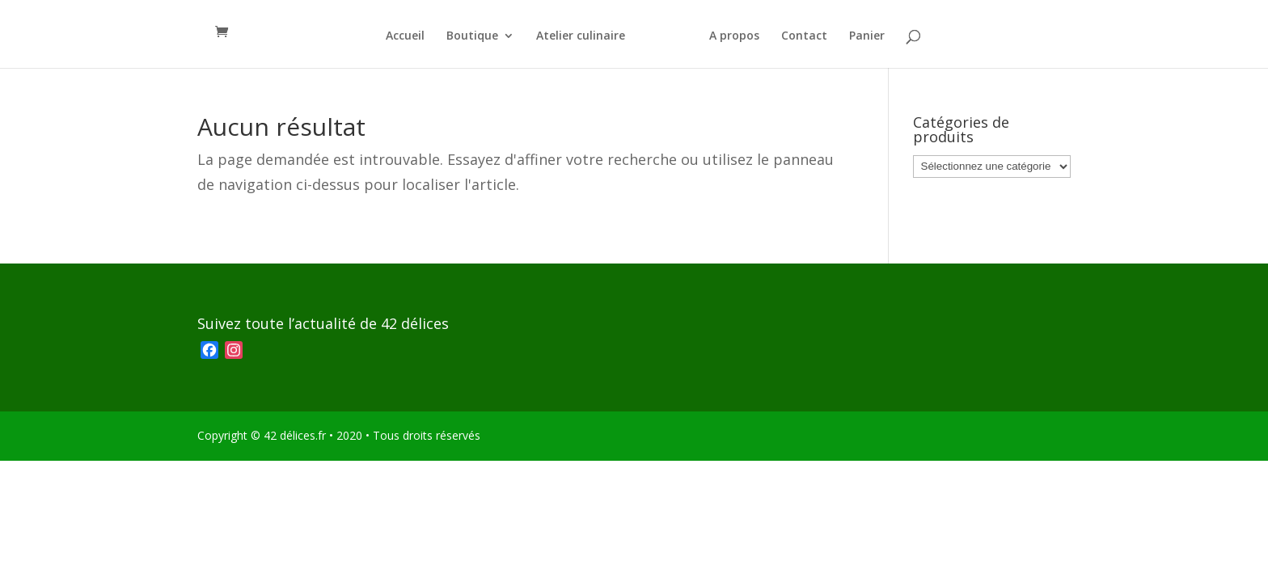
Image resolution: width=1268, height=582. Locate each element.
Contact (804, 36)
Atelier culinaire (580, 36)
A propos (734, 36)
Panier (867, 36)
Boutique (472, 36)
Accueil (405, 36)
